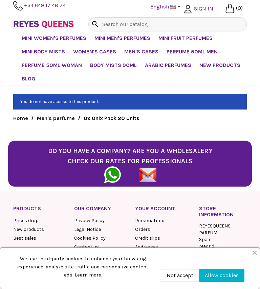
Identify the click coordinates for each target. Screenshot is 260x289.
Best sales (24, 238)
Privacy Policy (89, 220)
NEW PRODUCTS (219, 65)
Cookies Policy (90, 238)
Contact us (86, 247)
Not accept (180, 275)
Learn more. (88, 275)
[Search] (167, 24)
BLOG (28, 78)
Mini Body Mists (43, 51)
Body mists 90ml (113, 65)
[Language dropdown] (166, 7)
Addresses (146, 247)
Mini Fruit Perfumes (185, 38)
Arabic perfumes (168, 65)
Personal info (150, 220)
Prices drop (26, 220)
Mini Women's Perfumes (54, 38)
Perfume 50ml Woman (52, 65)
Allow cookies (222, 275)
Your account (155, 208)
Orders (142, 229)
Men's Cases (141, 51)
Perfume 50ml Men (192, 51)
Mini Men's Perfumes (122, 38)
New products (28, 229)
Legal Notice (87, 229)
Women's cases (94, 51)
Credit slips (147, 238)
